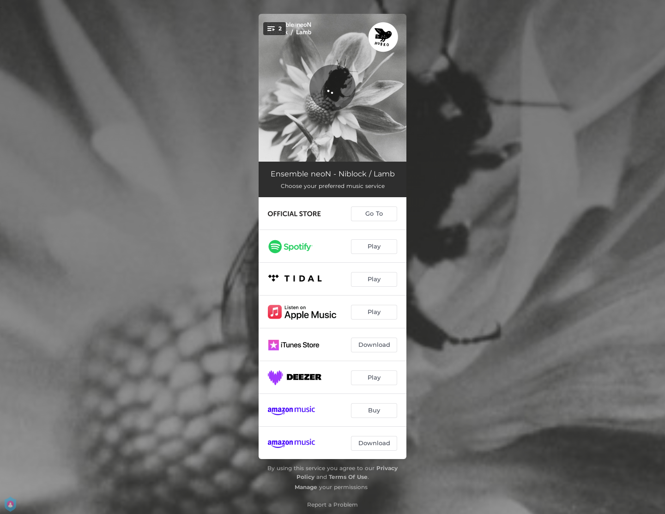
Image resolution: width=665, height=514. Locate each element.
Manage (306, 487)
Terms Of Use (348, 476)
